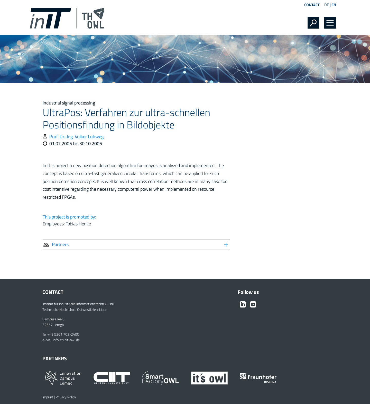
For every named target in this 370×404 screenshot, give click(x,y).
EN (333, 5)
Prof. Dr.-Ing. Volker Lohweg (76, 136)
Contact (312, 5)
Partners (56, 244)
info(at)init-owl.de (66, 340)
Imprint (47, 397)
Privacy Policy (65, 397)
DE (326, 5)
